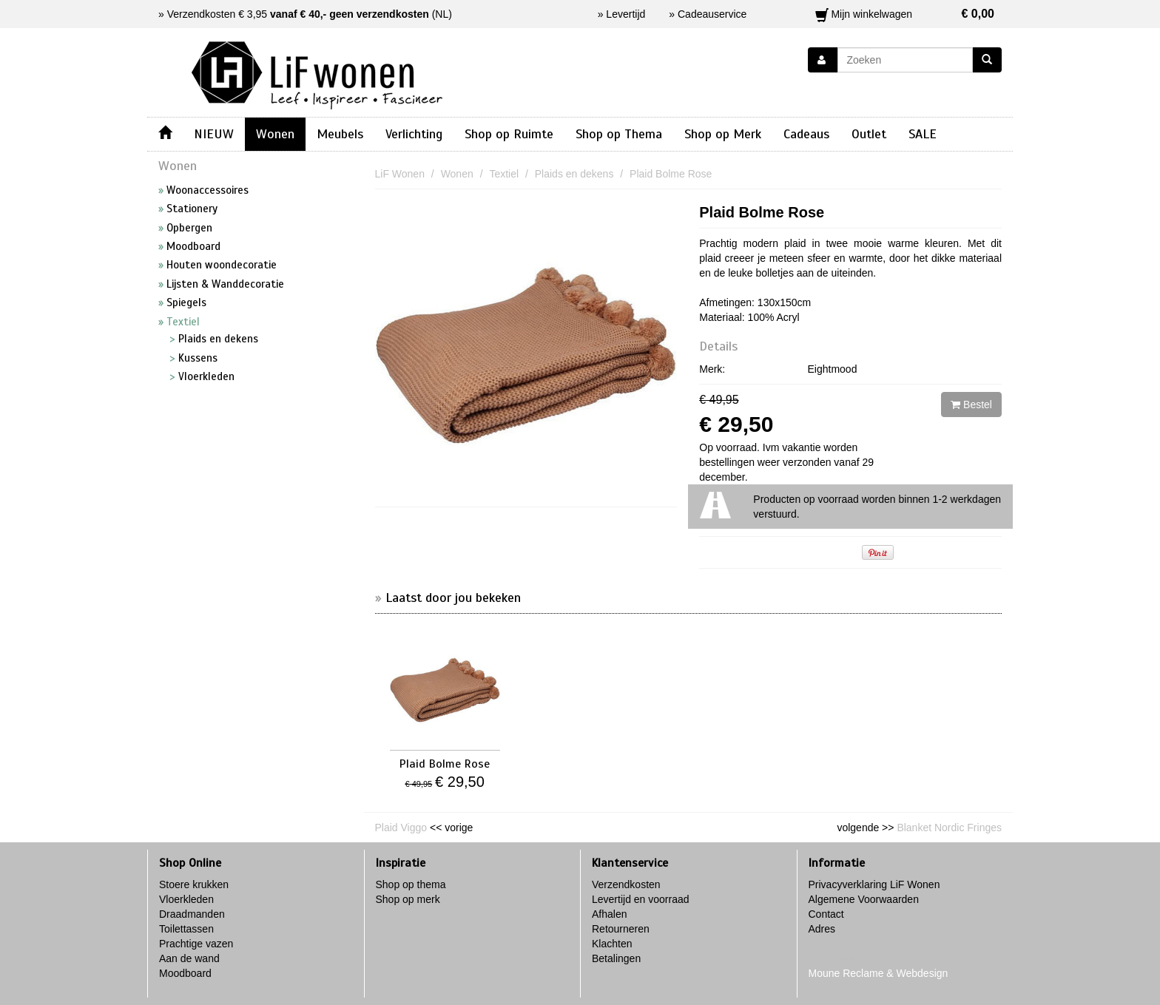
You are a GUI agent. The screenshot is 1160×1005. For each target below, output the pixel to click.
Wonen (275, 134)
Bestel (971, 404)
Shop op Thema (619, 134)
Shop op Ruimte (509, 134)
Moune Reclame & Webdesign (878, 973)
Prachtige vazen (196, 944)
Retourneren (621, 929)
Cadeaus (806, 134)
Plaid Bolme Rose (761, 212)
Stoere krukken (194, 884)
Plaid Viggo (401, 827)
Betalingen (616, 958)
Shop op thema (411, 884)
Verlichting (413, 134)
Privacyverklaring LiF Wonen (874, 884)
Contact (826, 914)
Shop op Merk (722, 134)
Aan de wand (189, 958)
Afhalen (609, 914)
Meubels (340, 134)
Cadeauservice (712, 14)
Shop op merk (408, 899)
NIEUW (214, 134)
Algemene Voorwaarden (864, 899)
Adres (822, 929)
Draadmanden (192, 914)
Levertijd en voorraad (640, 899)
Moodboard (185, 973)
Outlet (869, 134)
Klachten (612, 944)
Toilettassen (186, 929)
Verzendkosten (626, 884)
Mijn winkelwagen (905, 14)
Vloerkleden (186, 899)
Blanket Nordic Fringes (949, 827)
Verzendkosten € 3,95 (298, 14)
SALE (922, 134)
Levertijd (625, 14)
